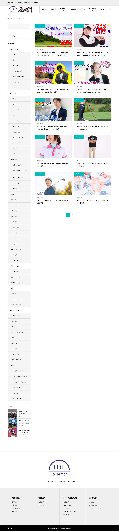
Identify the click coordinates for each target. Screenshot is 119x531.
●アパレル (13, 93)
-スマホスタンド (16, 360)
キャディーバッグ (18, 371)
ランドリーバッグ (18, 137)
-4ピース (13, 54)
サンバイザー (16, 188)
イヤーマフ (14, 205)
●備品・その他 (14, 266)
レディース (16, 109)
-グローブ (14, 343)
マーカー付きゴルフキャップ (20, 171)
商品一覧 (54, 9)
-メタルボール (15, 82)
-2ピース (13, 60)
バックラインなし (18, 299)
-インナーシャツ (16, 249)
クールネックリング (17, 332)
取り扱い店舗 (63, 9)
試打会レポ (66, 514)
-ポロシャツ (14, 216)
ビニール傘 (14, 271)
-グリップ (14, 293)
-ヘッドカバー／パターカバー (20, 382)
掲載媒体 (73, 9)
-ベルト (13, 98)
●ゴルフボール (14, 49)
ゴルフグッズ (67, 505)
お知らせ (82, 9)
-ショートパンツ (16, 143)
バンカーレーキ (15, 277)
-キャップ (14, 159)
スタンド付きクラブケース (20, 376)
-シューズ (14, 233)
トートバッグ (16, 121)
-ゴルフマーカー (16, 398)
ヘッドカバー (16, 387)
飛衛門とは (44, 9)
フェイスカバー (15, 200)
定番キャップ (16, 165)
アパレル (66, 508)
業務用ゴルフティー (17, 282)
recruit (102, 9)
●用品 (11, 288)
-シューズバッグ (16, 304)
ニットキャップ (17, 183)
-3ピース (13, 87)
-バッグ (13, 115)
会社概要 (91, 502)
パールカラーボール (18, 71)
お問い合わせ (92, 9)
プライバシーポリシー (95, 508)
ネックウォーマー (16, 194)
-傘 (12, 326)
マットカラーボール (18, 76)
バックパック (16, 132)
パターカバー (16, 393)
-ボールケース (15, 321)
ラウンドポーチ (17, 126)
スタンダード (16, 65)
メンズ (15, 104)
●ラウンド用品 (14, 310)
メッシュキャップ (18, 177)
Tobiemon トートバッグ (70, 511)
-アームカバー (15, 211)
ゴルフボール (67, 502)
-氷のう (13, 338)
